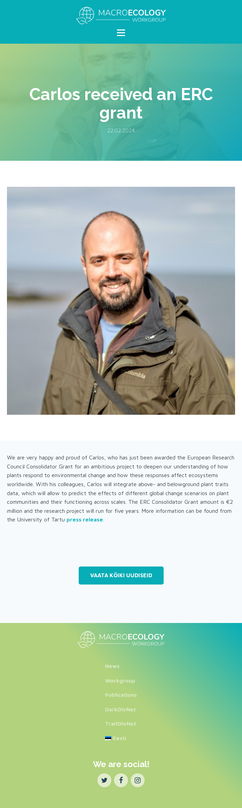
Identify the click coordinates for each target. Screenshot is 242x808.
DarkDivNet (120, 709)
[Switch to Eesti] (121, 738)
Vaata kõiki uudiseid (121, 575)
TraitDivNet (120, 723)
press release (85, 519)
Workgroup (120, 680)
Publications (121, 695)
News (112, 666)
